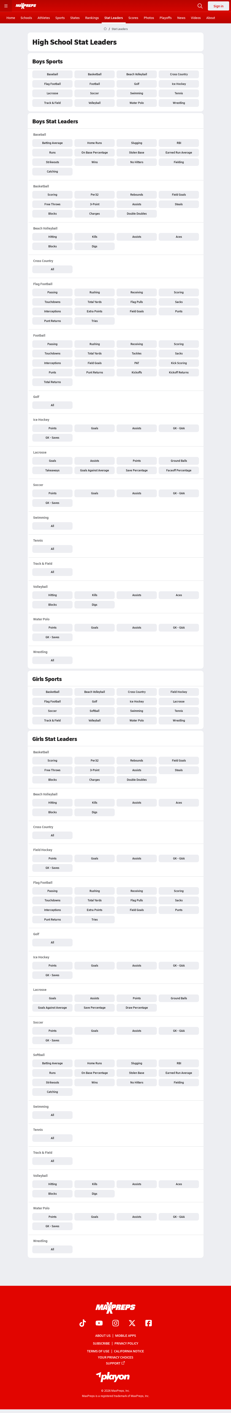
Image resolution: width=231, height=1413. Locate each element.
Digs (94, 246)
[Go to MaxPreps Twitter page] (132, 1323)
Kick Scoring (179, 363)
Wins (94, 162)
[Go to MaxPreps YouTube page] (99, 1323)
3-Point (94, 204)
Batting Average (52, 143)
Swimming (136, 93)
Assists (136, 204)
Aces (179, 236)
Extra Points (94, 311)
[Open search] (200, 6)
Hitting (52, 236)
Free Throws (52, 204)
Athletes (44, 17)
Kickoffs (136, 372)
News (181, 17)
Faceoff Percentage (178, 470)
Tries (94, 321)
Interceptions (52, 311)
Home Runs (94, 143)
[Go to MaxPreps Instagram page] (115, 1323)
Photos (149, 17)
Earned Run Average (179, 152)
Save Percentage (136, 470)
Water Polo (137, 103)
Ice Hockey (179, 83)
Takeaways (52, 470)
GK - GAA (179, 428)
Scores (133, 17)
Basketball (94, 74)
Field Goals (179, 194)
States (75, 17)
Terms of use (98, 1351)
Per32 (94, 194)
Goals (94, 428)
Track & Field (52, 103)
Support (115, 1363)
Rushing (94, 292)
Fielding (179, 162)
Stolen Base (136, 152)
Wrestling (179, 103)
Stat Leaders (113, 17)
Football (94, 83)
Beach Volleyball (136, 74)
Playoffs (166, 17)
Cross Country (179, 74)
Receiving (136, 292)
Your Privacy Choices (115, 1357)
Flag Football (52, 83)
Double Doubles (137, 213)
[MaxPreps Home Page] (105, 28)
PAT (136, 363)
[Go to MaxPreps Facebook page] (148, 1323)
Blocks (52, 213)
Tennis (179, 93)
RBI (179, 143)
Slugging (136, 143)
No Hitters (136, 162)
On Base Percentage (94, 152)
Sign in (218, 6)
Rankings (92, 17)
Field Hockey (179, 692)
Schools (26, 17)
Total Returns (52, 382)
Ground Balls (179, 460)
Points (52, 428)
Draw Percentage (136, 1007)
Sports (60, 17)
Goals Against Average (94, 470)
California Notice (129, 1351)
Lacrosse (52, 93)
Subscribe (101, 1343)
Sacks (178, 302)
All (52, 269)
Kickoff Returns (179, 372)
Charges (94, 213)
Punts (178, 311)
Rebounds (136, 194)
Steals (179, 204)
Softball (94, 711)
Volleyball (95, 103)
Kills (94, 236)
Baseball (52, 74)
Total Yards (94, 302)
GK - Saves (52, 437)
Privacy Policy (126, 1343)
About (210, 17)
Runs (52, 152)
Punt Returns (52, 321)
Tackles (136, 353)
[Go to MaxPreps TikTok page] (82, 1323)
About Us (103, 1335)
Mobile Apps (125, 1335)
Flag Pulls (136, 302)
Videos (196, 17)
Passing (52, 292)
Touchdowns (52, 302)
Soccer (94, 93)
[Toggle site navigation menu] (6, 6)
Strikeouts (52, 162)
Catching (52, 171)
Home (10, 17)
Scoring (52, 194)
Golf (136, 83)
